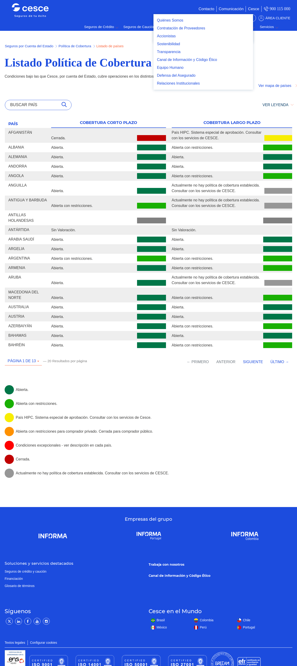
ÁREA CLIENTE (277, 18)
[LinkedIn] (18, 621)
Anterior (225, 362)
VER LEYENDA (275, 105)
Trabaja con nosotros (166, 564)
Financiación (14, 578)
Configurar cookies (43, 642)
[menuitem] (226, 9)
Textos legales (15, 642)
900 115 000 (280, 8)
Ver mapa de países (275, 86)
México (162, 627)
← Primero (198, 362)
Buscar (285, 27)
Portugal (249, 627)
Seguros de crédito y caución (26, 571)
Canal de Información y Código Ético (179, 576)
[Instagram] (46, 621)
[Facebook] (27, 621)
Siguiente (253, 362)
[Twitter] (9, 621)
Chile (246, 620)
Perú (203, 627)
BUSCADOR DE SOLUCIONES (229, 18)
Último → (279, 362)
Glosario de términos (19, 586)
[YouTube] (37, 621)
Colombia (206, 620)
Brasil (161, 620)
